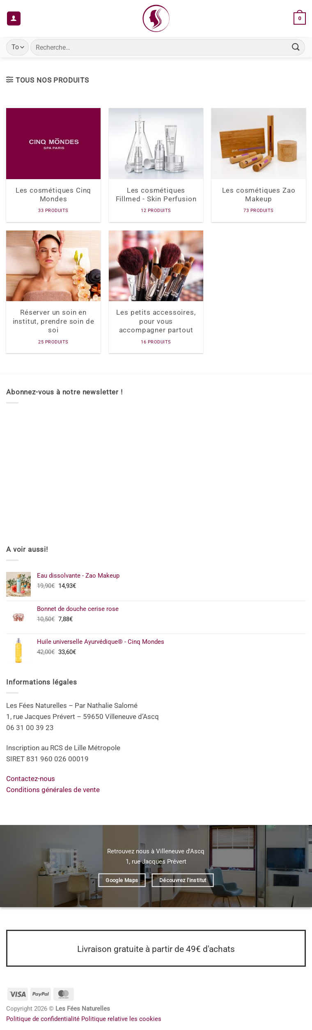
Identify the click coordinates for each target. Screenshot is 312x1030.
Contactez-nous (30, 778)
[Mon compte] (14, 18)
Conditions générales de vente (53, 790)
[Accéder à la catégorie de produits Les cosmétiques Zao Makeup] (258, 165)
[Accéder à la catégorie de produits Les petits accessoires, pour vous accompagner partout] (156, 291)
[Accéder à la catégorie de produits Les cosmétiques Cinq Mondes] (53, 165)
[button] (300, 18)
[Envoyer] (296, 47)
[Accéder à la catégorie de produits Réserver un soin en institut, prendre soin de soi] (53, 291)
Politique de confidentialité (43, 1019)
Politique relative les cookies (121, 1019)
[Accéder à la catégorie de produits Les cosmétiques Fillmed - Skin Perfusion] (156, 165)
